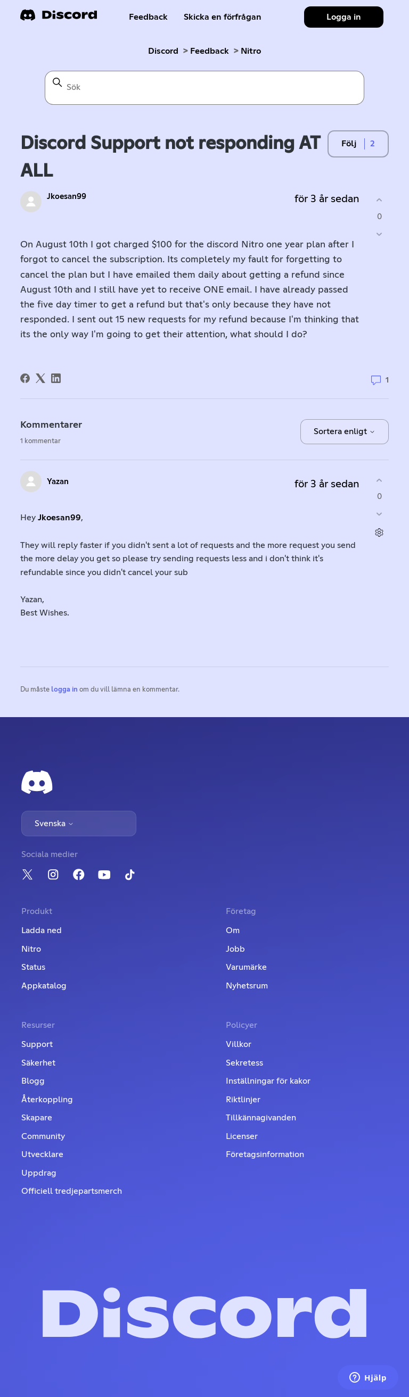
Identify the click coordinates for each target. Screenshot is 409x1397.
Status (33, 967)
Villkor (238, 1044)
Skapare (36, 1117)
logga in (64, 689)
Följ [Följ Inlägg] (348, 143)
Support (37, 1044)
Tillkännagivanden (261, 1117)
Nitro (251, 51)
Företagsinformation (265, 1154)
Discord (163, 51)
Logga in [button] (343, 17)
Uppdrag (38, 1173)
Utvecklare (42, 1154)
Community (43, 1136)
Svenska (54, 823)
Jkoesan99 (66, 197)
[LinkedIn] (56, 378)
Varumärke (246, 967)
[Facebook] (25, 378)
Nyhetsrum (247, 986)
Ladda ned (41, 930)
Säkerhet (38, 1063)
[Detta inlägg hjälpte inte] (379, 233)
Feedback (148, 17)
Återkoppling (47, 1099)
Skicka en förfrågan (222, 17)
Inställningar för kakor (268, 1081)
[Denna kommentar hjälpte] (379, 480)
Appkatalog (44, 986)
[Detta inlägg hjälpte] (379, 200)
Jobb (235, 949)
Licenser (242, 1136)
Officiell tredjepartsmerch (71, 1191)
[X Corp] (40, 378)
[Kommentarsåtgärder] (379, 532)
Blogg (33, 1081)
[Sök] (204, 88)
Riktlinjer (243, 1099)
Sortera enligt (344, 431)
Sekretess (244, 1063)
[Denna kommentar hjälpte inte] (379, 514)
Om (233, 930)
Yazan (58, 482)
